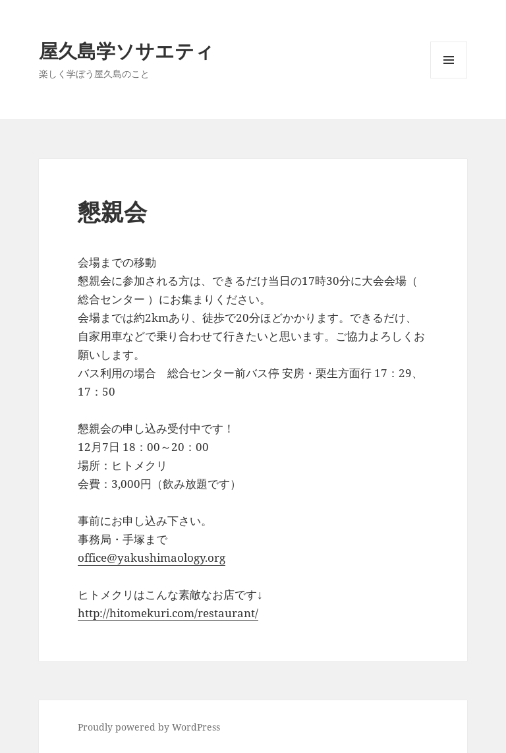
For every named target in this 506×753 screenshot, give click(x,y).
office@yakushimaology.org (151, 557)
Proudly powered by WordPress (149, 727)
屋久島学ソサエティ (126, 50)
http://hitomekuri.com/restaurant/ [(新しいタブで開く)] (168, 612)
